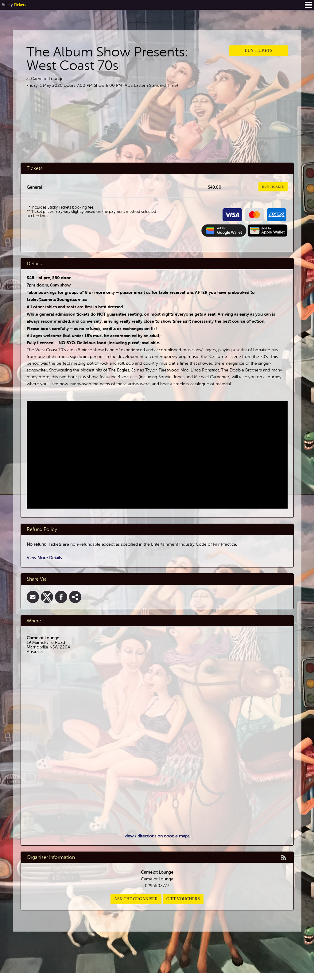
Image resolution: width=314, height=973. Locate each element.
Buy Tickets (258, 50)
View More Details (44, 558)
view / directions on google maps (157, 836)
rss (283, 857)
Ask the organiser (136, 899)
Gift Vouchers (183, 899)
